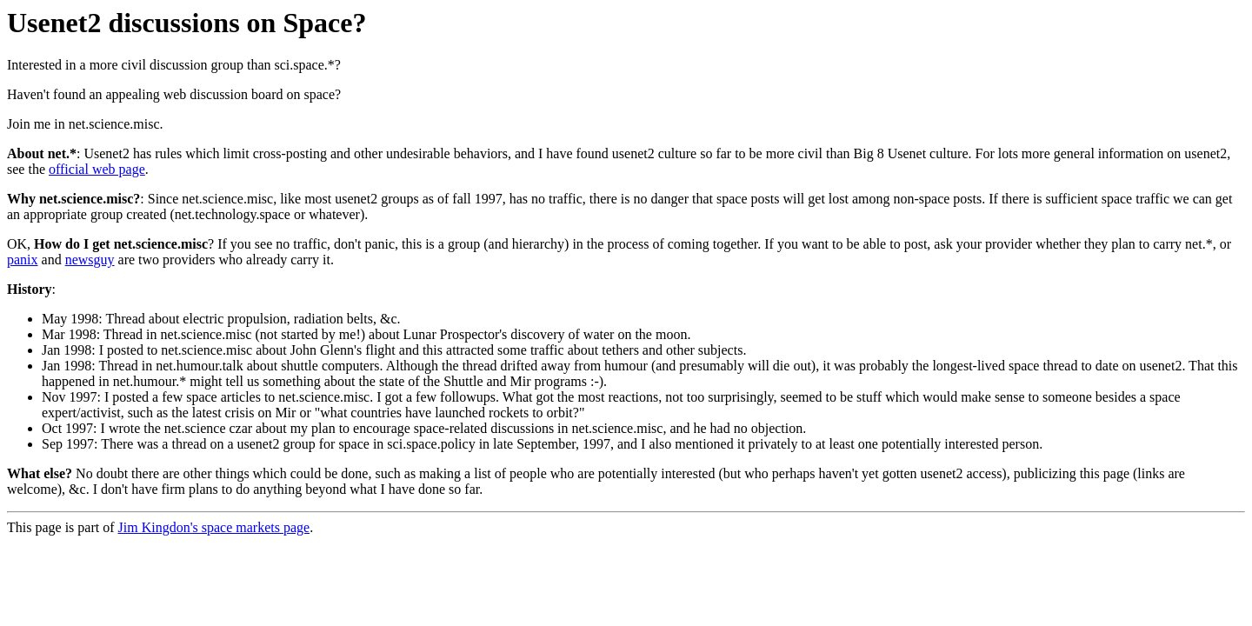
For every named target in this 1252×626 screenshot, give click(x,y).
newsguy (90, 259)
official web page (97, 169)
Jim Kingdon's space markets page (214, 527)
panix (22, 259)
